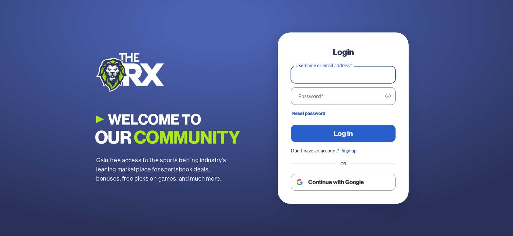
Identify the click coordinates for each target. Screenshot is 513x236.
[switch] (388, 96)
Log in (343, 133)
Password (311, 96)
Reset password (308, 113)
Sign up (349, 150)
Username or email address (323, 65)
